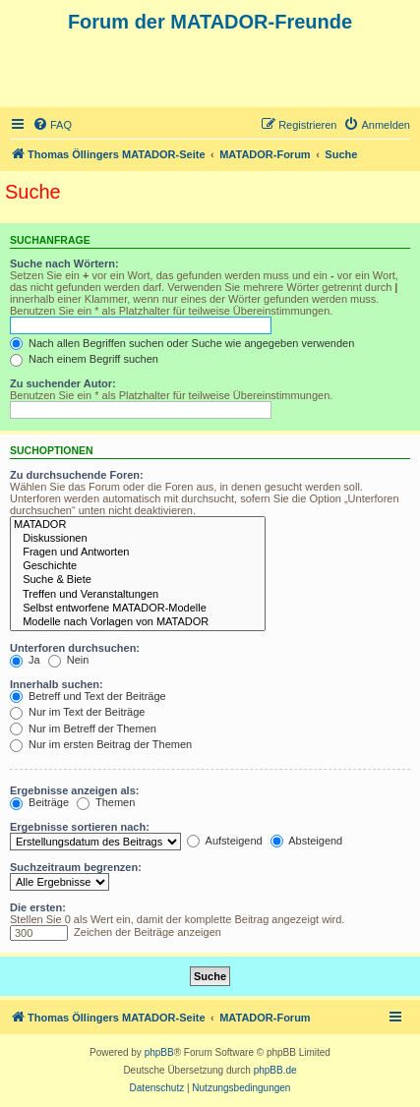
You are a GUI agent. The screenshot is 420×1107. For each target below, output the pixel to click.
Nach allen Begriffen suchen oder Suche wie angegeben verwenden (182, 343)
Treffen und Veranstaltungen (138, 595)
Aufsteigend (225, 840)
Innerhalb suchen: (56, 684)
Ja (25, 660)
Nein (69, 660)
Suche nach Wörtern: (64, 263)
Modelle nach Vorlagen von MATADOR (138, 622)
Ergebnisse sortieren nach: (80, 827)
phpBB (159, 1052)
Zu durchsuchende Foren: (77, 475)
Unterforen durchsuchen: (75, 648)
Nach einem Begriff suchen (84, 359)
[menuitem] (52, 125)
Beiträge (39, 802)
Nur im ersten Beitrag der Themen (101, 744)
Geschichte (138, 566)
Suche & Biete (138, 580)
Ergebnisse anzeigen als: (74, 790)
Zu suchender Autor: (63, 383)
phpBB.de (275, 1070)
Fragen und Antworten (138, 552)
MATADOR (138, 525)
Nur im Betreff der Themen (83, 728)
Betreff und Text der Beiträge (88, 696)
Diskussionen (138, 539)
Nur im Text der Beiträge (77, 712)
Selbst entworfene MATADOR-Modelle (138, 608)
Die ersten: (38, 907)
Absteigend (306, 840)
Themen (106, 802)
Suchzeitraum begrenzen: (76, 867)
